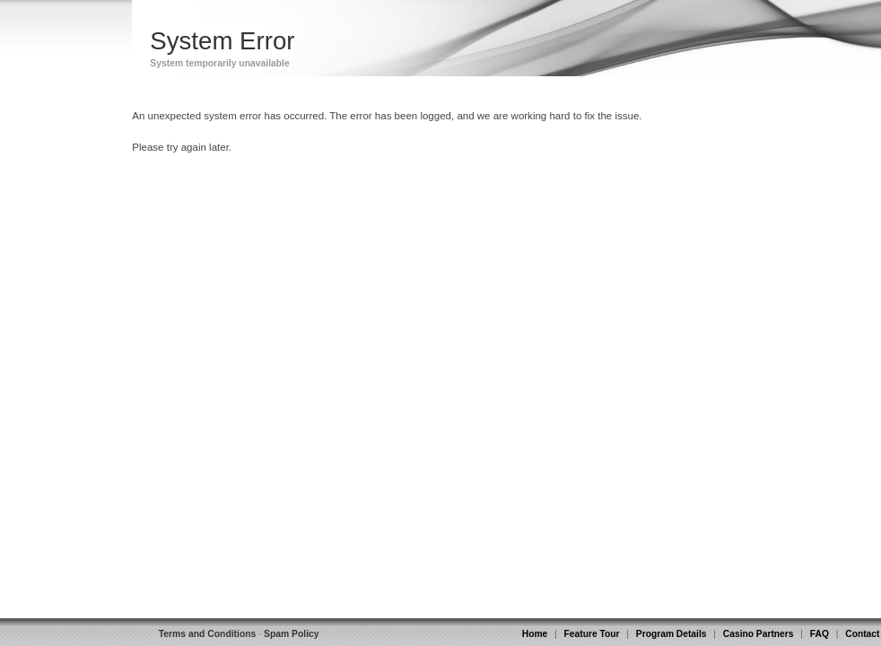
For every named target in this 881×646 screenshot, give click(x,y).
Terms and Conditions (208, 634)
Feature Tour (592, 634)
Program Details (671, 634)
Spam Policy (291, 634)
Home (534, 634)
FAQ (819, 634)
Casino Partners (758, 634)
